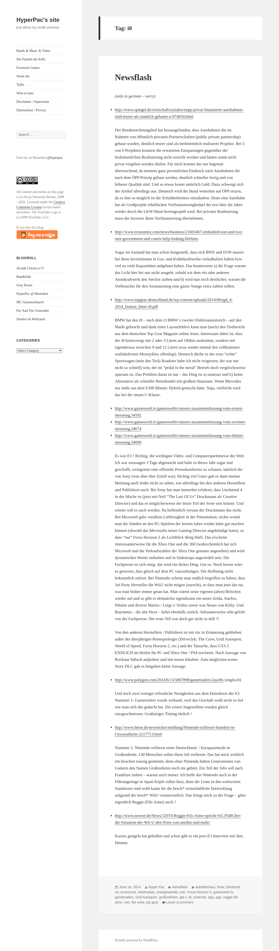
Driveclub (233, 887)
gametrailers (124, 897)
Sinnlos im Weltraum (30, 319)
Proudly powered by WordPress (136, 940)
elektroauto (146, 892)
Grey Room (24, 285)
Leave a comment (179, 902)
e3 (117, 892)
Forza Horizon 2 (199, 892)
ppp (218, 897)
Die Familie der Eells (30, 59)
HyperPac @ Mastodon (32, 294)
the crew (138, 902)
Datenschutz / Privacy (31, 110)
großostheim (168, 897)
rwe (127, 902)
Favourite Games (28, 68)
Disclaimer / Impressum (32, 102)
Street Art (23, 76)
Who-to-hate (25, 93)
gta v (183, 897)
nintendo (199, 897)
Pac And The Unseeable (32, 310)
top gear (152, 902)
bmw (220, 887)
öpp (211, 897)
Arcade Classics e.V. (30, 268)
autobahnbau (205, 887)
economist (128, 892)
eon (182, 892)
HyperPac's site (38, 19)
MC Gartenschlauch (30, 302)
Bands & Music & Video (33, 51)
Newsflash (133, 77)
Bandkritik (23, 277)
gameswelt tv (223, 892)
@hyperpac (55, 158)
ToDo (20, 85)
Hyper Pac (156, 887)
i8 (190, 897)
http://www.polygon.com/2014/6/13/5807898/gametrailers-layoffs (169, 680)
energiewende (167, 892)
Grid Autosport (146, 897)
